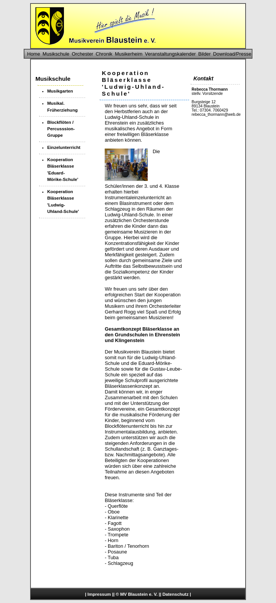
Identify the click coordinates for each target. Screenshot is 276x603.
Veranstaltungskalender (170, 54)
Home (33, 54)
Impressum (99, 594)
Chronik (104, 54)
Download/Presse (232, 54)
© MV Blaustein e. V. (137, 594)
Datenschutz (175, 594)
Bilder (204, 54)
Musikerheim (129, 54)
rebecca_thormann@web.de (216, 114)
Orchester (82, 54)
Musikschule (56, 54)
